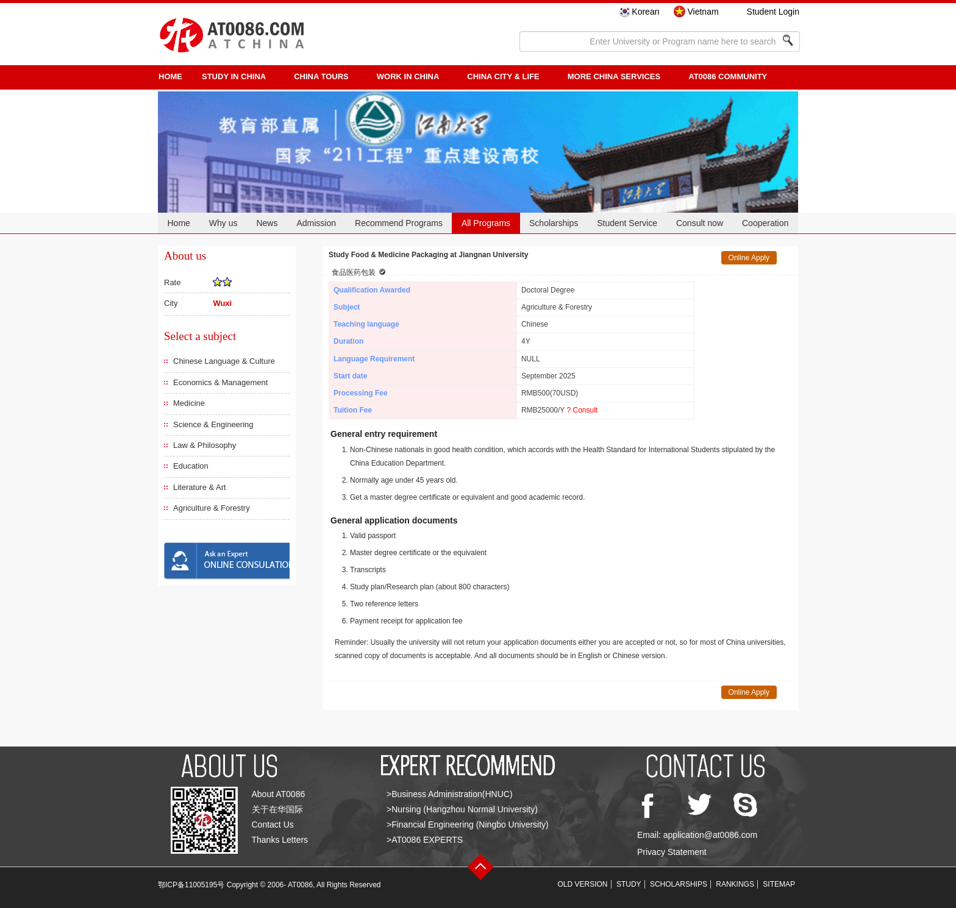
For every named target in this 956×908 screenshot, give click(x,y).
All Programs (486, 223)
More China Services (614, 76)
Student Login (773, 11)
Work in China (408, 76)
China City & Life (503, 76)
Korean (645, 11)
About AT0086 (278, 794)
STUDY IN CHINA (234, 76)
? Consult (582, 410)
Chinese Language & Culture (224, 361)
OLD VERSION (583, 884)
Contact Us (273, 824)
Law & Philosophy (204, 445)
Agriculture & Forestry (211, 508)
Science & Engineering (213, 424)
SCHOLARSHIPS (678, 884)
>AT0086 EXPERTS (425, 840)
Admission (316, 223)
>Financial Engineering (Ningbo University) (468, 824)
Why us (223, 223)
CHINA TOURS (321, 76)
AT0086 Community (727, 76)
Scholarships (553, 223)
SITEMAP (779, 884)
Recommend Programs (399, 223)
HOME (170, 76)
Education (191, 465)
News (266, 223)
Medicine (189, 403)
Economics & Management (220, 382)
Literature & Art (199, 487)
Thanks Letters (280, 840)
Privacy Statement (672, 852)
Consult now (699, 223)
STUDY (628, 884)
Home (178, 223)
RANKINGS (735, 884)
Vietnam (702, 11)
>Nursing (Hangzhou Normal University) (462, 809)
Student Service (627, 223)
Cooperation (765, 223)
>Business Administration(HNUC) (450, 794)
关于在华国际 (277, 809)
